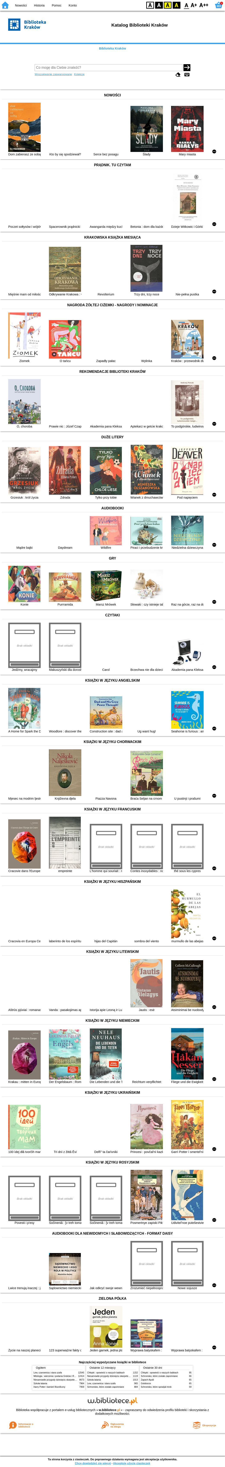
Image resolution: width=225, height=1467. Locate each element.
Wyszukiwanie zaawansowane (53, 74)
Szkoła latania (40, 1383)
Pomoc (56, 5)
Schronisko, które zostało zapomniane (105, 1387)
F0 (186, 5)
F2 (204, 5)
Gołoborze (146, 1383)
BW (159, 5)
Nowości (21, 5)
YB (167, 5)
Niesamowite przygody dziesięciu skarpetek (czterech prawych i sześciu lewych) (72, 1380)
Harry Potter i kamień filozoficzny (49, 1387)
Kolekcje (79, 74)
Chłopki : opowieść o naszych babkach (106, 1372)
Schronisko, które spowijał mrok (156, 1387)
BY (176, 5)
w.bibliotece (109, 1410)
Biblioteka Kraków (112, 48)
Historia (39, 5)
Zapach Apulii (147, 1380)
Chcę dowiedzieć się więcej (93, 1463)
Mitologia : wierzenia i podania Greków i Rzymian (57, 1376)
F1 (194, 5)
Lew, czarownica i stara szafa (48, 1372)
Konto (73, 5)
